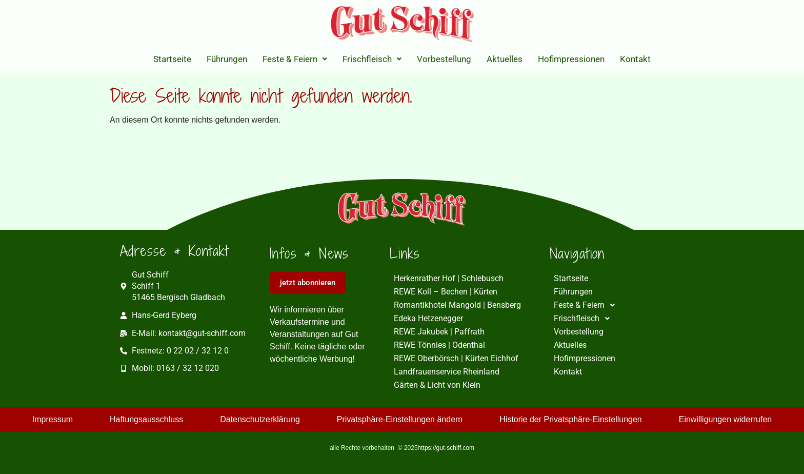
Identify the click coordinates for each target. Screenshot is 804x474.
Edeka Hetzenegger (428, 318)
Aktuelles (504, 59)
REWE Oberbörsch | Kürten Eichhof (456, 358)
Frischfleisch (372, 59)
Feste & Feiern (295, 59)
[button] (295, 59)
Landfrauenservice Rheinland (446, 372)
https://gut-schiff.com (446, 447)
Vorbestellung (444, 59)
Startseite (172, 59)
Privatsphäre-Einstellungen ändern (400, 419)
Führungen (227, 59)
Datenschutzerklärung (260, 419)
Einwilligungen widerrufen (725, 419)
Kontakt (635, 59)
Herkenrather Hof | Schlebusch (449, 278)
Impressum (52, 419)
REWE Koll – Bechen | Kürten (445, 292)
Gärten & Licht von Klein (437, 385)
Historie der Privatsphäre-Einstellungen (570, 419)
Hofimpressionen (571, 59)
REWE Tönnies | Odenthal (439, 345)
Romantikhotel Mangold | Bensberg (457, 305)
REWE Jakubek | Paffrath (439, 332)
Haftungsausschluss (146, 419)
